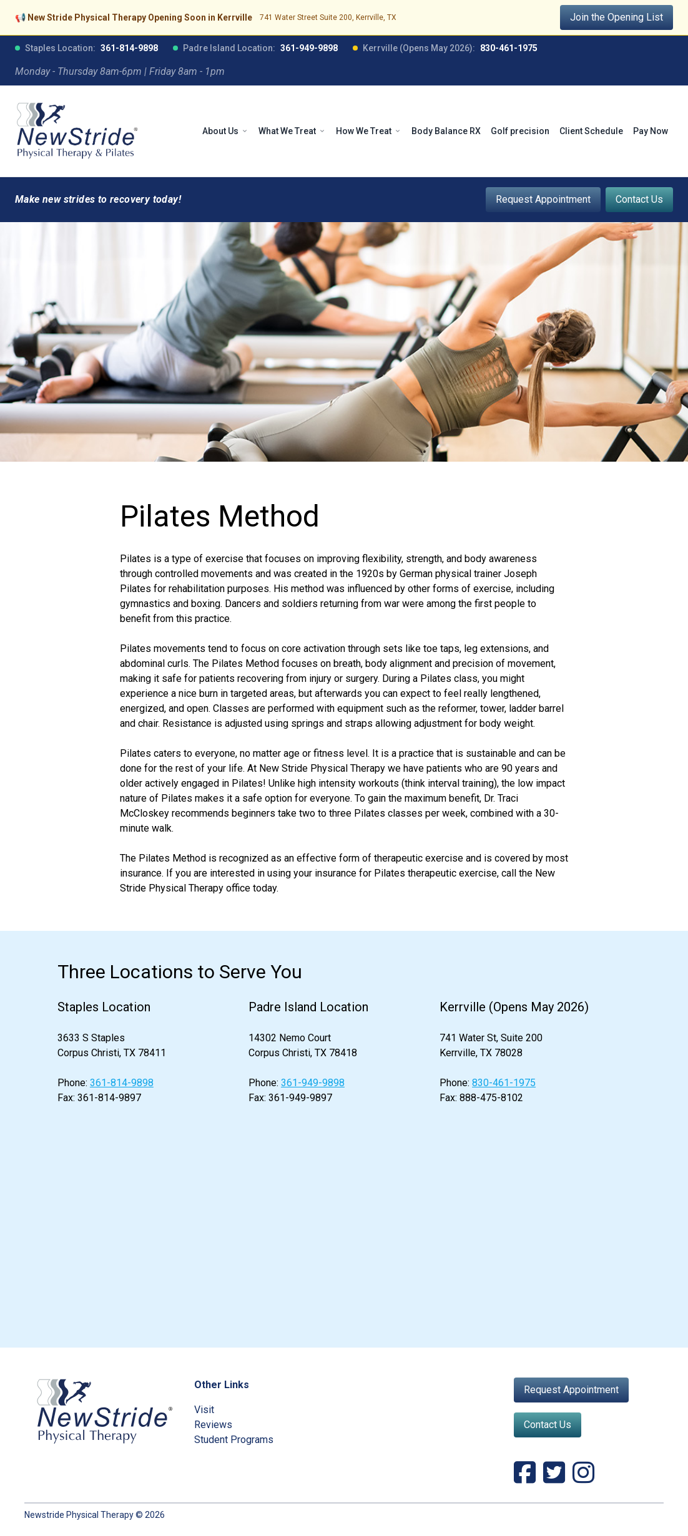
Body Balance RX (446, 131)
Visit (204, 1410)
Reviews (213, 1425)
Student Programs (233, 1440)
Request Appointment (543, 199)
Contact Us (639, 199)
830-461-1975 (509, 48)
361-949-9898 (309, 48)
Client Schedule (591, 131)
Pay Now (650, 131)
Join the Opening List (616, 17)
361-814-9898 (129, 48)
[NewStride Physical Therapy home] (77, 131)
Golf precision (520, 131)
